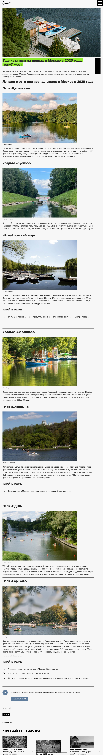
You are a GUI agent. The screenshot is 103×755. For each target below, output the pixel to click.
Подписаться (19, 699)
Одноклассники (98, 71)
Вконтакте (98, 66)
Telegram (98, 61)
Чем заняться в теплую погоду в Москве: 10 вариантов (33, 669)
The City (6, 3)
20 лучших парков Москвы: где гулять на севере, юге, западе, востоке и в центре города (48, 317)
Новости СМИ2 (7, 722)
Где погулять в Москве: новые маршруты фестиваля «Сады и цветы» (39, 491)
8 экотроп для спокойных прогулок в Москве (28, 674)
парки (6, 714)
